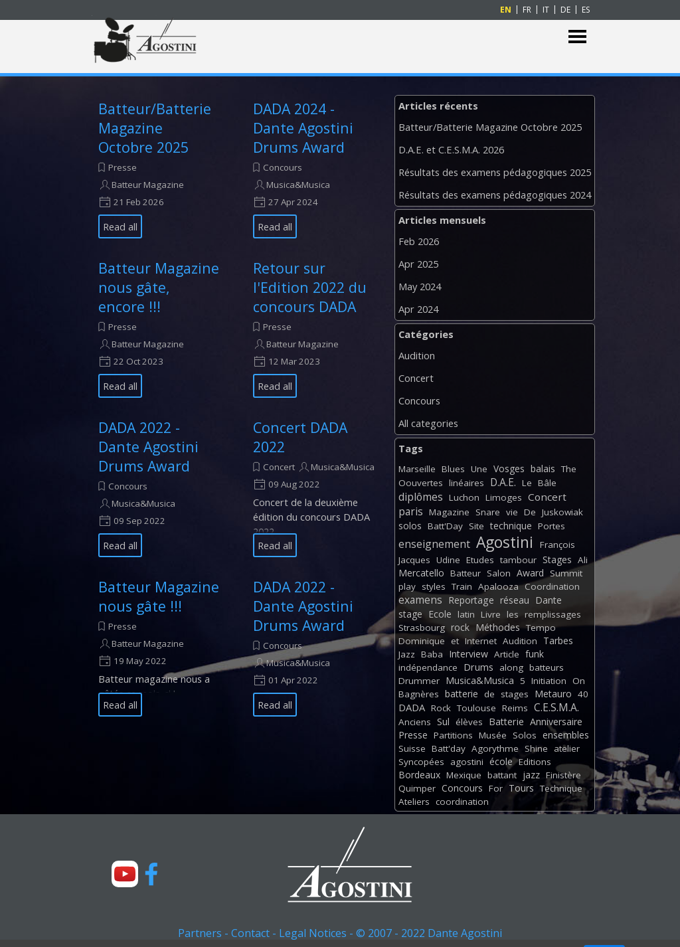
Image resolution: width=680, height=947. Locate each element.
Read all (120, 226)
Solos (525, 735)
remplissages (553, 614)
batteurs (546, 667)
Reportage (471, 600)
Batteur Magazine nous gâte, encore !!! (158, 287)
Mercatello (421, 572)
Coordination (552, 586)
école (501, 761)
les (513, 614)
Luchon (464, 497)
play (407, 586)
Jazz (406, 654)
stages (515, 694)
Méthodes (497, 627)
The (568, 469)
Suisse (412, 748)
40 (583, 694)
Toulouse (476, 708)
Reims (515, 708)
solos (410, 525)
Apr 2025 (418, 263)
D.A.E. (503, 482)
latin (466, 614)
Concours (282, 167)
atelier (567, 748)
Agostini (504, 542)
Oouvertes (420, 483)
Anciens (414, 722)
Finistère (563, 775)
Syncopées (421, 762)
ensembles (566, 735)
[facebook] (151, 874)
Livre (491, 614)
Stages (557, 559)
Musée (493, 735)
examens (420, 599)
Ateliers (414, 802)
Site (476, 526)
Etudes (480, 560)
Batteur (465, 573)
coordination (462, 802)
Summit (566, 573)
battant (502, 775)
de (489, 694)
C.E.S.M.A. (556, 707)
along (511, 667)
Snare (487, 512)
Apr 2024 (418, 308)
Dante (548, 600)
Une (479, 469)
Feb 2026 (418, 241)
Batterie (506, 721)
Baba (432, 654)
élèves (469, 722)
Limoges (503, 497)
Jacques (414, 560)
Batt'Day (445, 526)
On (578, 681)
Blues (453, 469)
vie (512, 512)
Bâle (547, 483)
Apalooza (498, 586)
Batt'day (449, 748)
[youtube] (125, 874)
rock (460, 627)
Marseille (417, 469)
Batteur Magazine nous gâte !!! (158, 596)
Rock (441, 708)
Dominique (421, 641)
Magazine (449, 512)
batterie (461, 693)
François (557, 545)
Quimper (417, 788)
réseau (514, 600)
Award (530, 572)
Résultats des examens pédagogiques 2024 (494, 194)
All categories (428, 423)
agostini (466, 762)
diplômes (420, 496)
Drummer (419, 681)
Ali (583, 560)
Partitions (453, 735)
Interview (468, 653)
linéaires (466, 483)
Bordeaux (419, 774)
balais (543, 468)
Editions (535, 762)
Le (527, 483)
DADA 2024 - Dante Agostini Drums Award (303, 128)
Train (462, 586)
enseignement (434, 544)
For (496, 788)
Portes (551, 526)
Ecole (440, 614)
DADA (411, 707)
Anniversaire (556, 721)
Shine (536, 748)
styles (434, 586)
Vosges (509, 468)
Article (506, 654)
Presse (122, 167)
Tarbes (558, 640)
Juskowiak (562, 512)
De (530, 512)
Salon (499, 573)
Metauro (553, 693)
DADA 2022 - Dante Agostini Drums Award (148, 446)
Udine (448, 560)
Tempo (541, 628)
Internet (481, 641)
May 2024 (419, 286)
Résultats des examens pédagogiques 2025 (494, 172)
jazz (531, 774)
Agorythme (495, 748)
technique (511, 525)
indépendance (428, 667)
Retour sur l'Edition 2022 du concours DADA (310, 287)
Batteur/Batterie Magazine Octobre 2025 (154, 128)
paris (410, 511)
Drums (478, 667)
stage (410, 614)
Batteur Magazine (148, 185)
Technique (561, 788)
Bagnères (418, 694)
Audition (416, 355)
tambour (518, 560)
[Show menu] (577, 37)
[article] (159, 168)
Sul (443, 721)
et (455, 641)
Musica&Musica (298, 185)
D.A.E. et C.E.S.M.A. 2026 (451, 149)
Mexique (463, 775)
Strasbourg (421, 628)
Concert (279, 467)
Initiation (548, 681)
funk (534, 653)
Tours (521, 788)
